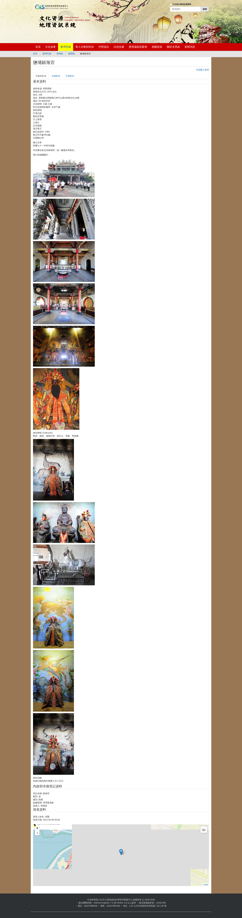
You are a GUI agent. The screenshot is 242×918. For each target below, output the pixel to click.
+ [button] (37, 828)
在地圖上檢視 (202, 69)
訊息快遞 (119, 46)
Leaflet (205, 885)
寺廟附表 (56, 76)
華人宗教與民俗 (84, 46)
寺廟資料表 (40, 76)
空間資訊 (103, 46)
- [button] (37, 833)
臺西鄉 (71, 53)
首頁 (38, 46)
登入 (165, 13)
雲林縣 (59, 53)
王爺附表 (69, 76)
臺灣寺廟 (65, 46)
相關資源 (157, 46)
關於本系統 (173, 46)
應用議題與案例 (138, 46)
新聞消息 (190, 46)
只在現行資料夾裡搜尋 (182, 4)
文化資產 (50, 46)
